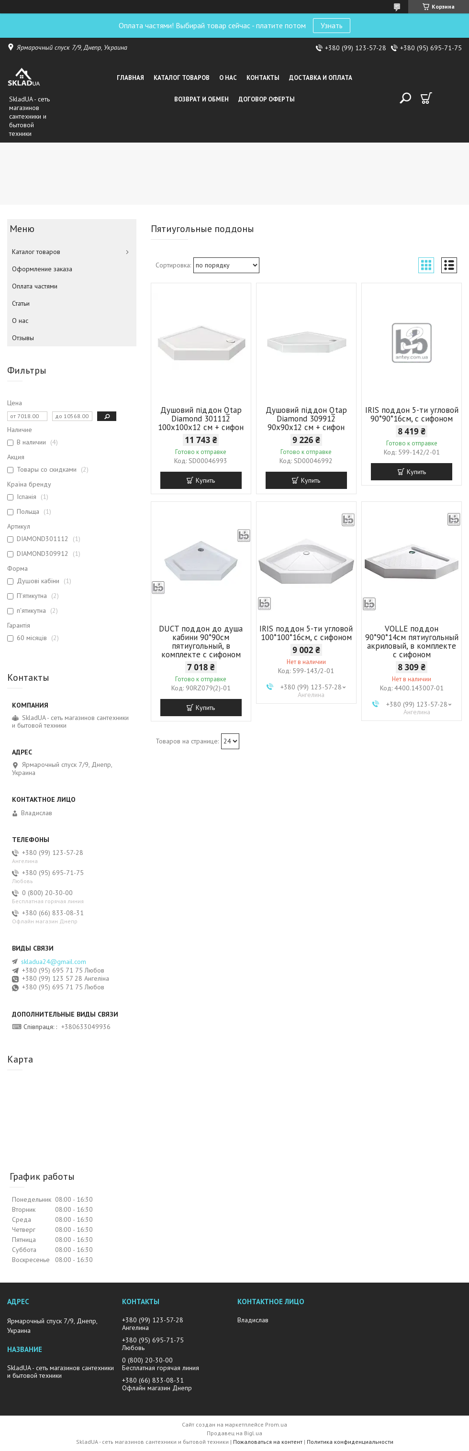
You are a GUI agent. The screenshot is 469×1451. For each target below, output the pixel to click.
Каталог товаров (182, 78)
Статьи (21, 303)
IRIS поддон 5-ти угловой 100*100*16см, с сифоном (306, 633)
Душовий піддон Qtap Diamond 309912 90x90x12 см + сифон (306, 419)
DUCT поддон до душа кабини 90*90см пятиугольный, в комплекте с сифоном (201, 641)
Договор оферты (266, 99)
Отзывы (23, 337)
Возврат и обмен (201, 99)
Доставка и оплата (320, 78)
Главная (130, 78)
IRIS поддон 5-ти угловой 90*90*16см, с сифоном (411, 414)
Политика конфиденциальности (350, 1441)
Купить (205, 480)
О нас (228, 78)
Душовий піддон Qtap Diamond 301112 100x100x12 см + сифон (201, 419)
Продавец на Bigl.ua (234, 1433)
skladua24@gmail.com (53, 961)
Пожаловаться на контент (267, 1441)
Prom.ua (276, 1424)
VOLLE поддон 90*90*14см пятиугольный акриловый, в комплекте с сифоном (411, 641)
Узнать (332, 25)
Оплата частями (34, 286)
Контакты (262, 78)
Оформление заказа (42, 269)
